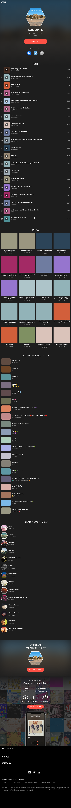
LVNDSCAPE (10, 748)
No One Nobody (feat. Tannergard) (44, 321)
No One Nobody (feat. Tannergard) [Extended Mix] (27, 321)
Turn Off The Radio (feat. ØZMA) (9, 298)
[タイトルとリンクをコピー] (42, 53)
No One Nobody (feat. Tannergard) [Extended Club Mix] (62, 299)
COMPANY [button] (6, 763)
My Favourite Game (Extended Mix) (9, 251)
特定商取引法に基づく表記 (48, 782)
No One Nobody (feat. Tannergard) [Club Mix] (9, 321)
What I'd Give (9, 344)
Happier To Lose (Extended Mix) (26, 298)
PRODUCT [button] (6, 757)
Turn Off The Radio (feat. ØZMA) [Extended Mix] (62, 274)
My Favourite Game (26, 250)
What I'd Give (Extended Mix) (62, 321)
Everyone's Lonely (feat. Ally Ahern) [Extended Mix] (9, 274)
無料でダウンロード (35, 706)
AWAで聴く (35, 41)
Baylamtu (26, 344)
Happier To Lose (44, 297)
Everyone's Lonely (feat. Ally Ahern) (27, 274)
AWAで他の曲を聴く (35, 669)
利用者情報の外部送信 (31, 782)
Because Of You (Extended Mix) (44, 251)
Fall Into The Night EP (44, 274)
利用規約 (4, 782)
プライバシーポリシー (15, 782)
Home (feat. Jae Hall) (61, 344)
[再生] (6, 69)
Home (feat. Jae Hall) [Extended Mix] (44, 345)
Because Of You (61, 250)
